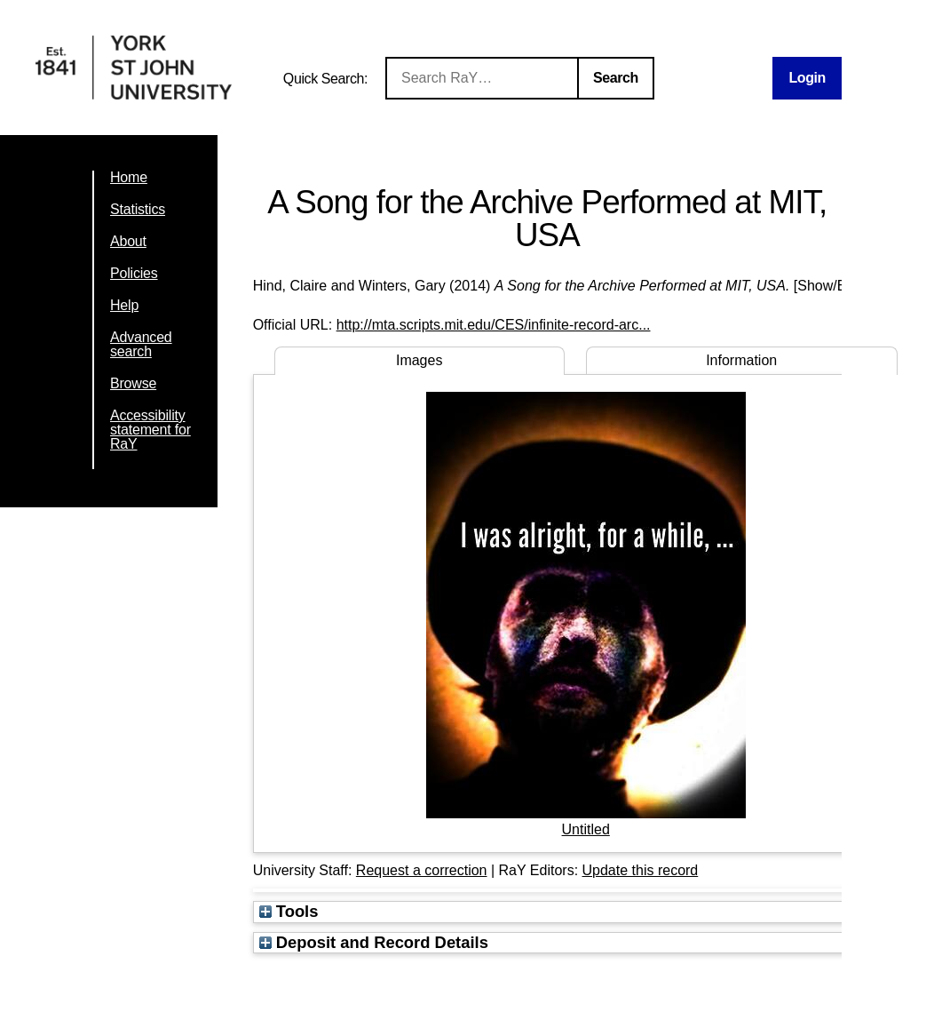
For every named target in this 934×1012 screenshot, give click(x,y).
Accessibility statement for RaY (150, 429)
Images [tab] (419, 360)
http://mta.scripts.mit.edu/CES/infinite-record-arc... (493, 324)
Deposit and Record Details (373, 942)
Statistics (137, 209)
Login (807, 77)
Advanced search (141, 344)
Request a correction (421, 870)
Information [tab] (741, 360)
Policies (134, 273)
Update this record (640, 870)
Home (128, 177)
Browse (133, 383)
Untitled (586, 829)
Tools (289, 911)
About (128, 241)
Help (124, 305)
